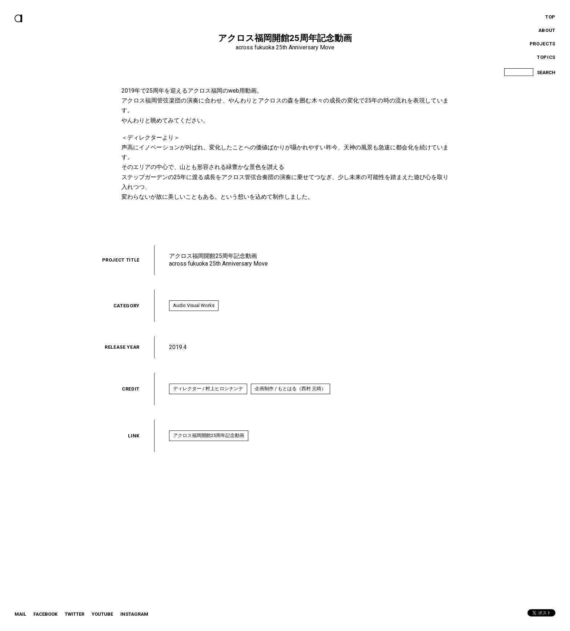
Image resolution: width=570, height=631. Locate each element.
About (546, 30)
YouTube (102, 614)
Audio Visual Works (193, 305)
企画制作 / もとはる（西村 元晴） (290, 388)
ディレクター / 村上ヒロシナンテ (208, 388)
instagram (134, 614)
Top (550, 17)
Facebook (45, 614)
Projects (542, 43)
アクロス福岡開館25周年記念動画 (208, 435)
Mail (20, 614)
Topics (546, 57)
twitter (74, 614)
